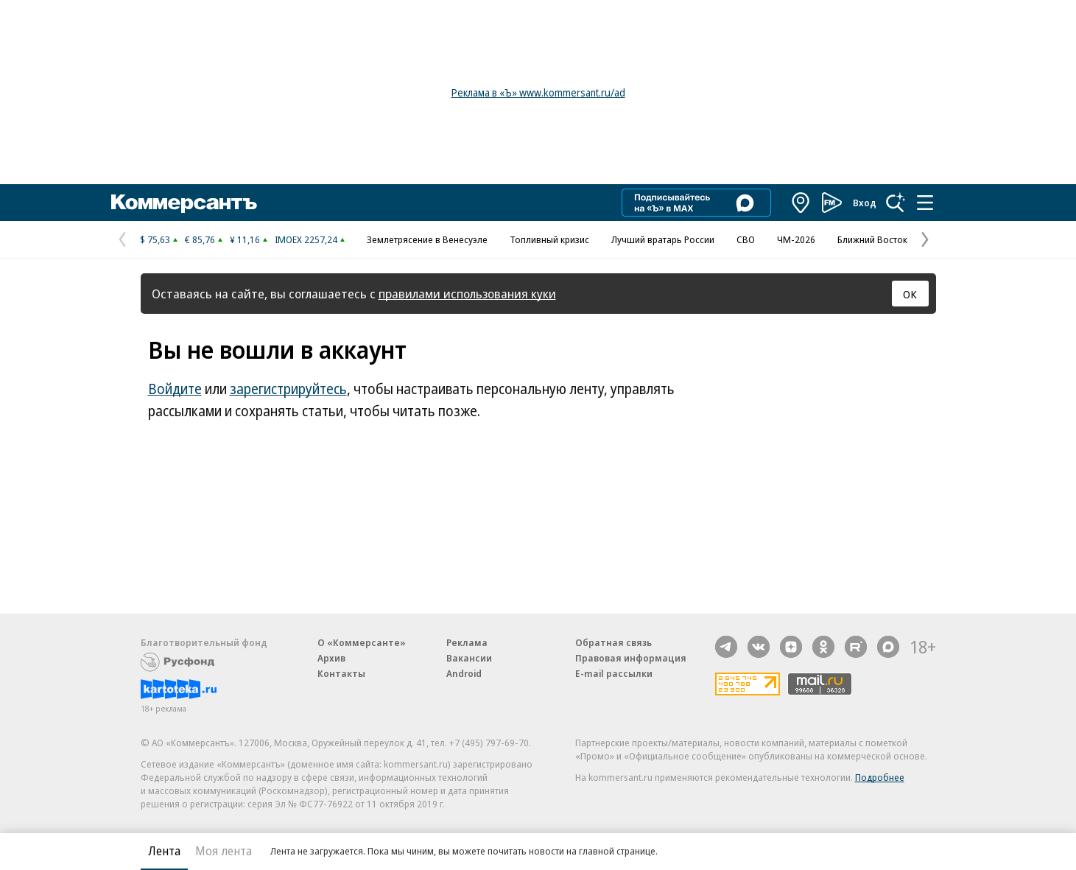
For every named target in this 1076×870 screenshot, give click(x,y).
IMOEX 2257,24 (306, 239)
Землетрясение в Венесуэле (427, 239)
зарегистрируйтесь (288, 389)
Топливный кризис (549, 239)
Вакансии (469, 657)
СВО (745, 239)
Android (464, 673)
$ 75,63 (155, 239)
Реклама (467, 642)
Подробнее (879, 777)
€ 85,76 (200, 239)
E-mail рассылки (614, 673)
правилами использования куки (467, 293)
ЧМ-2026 (796, 239)
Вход (864, 202)
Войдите (175, 389)
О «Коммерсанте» (361, 642)
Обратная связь (613, 642)
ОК (910, 294)
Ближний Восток (872, 239)
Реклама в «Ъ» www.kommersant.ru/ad (538, 92)
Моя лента (223, 851)
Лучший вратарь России (662, 239)
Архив (331, 657)
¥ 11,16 (245, 239)
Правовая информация (630, 657)
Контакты (341, 673)
